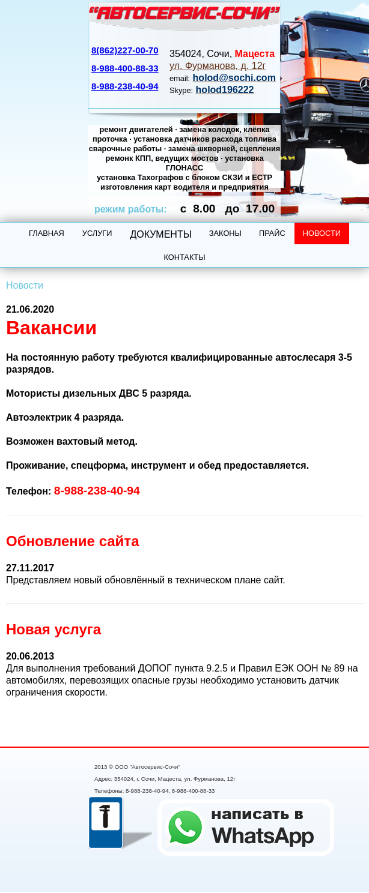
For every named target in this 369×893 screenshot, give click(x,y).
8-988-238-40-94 (125, 86)
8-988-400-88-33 (125, 68)
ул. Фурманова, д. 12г (217, 66)
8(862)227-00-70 (125, 50)
